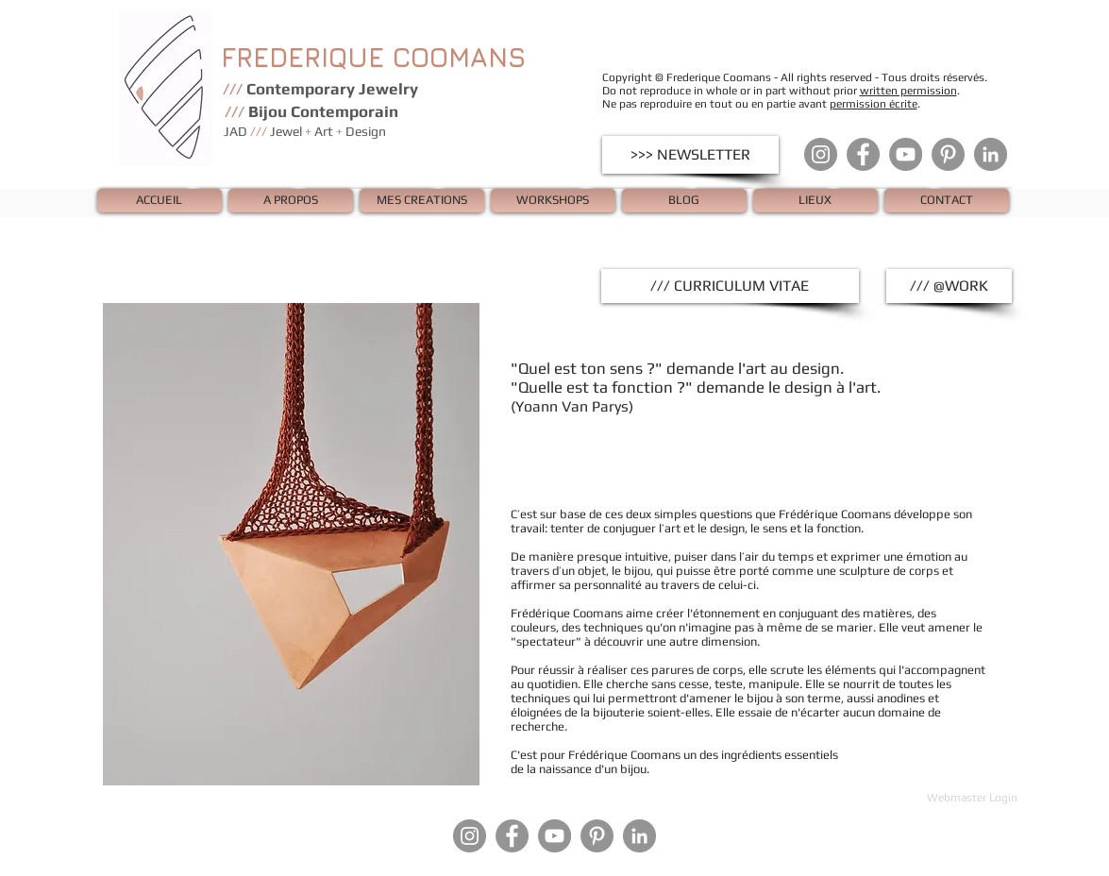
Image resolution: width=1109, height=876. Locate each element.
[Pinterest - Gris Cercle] (948, 154)
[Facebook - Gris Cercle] (863, 154)
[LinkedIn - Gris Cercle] (990, 154)
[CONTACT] (946, 200)
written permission (908, 90)
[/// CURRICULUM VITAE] (730, 286)
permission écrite (873, 103)
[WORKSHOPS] (553, 200)
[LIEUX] (815, 200)
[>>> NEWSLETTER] (690, 155)
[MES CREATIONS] (422, 200)
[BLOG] (684, 200)
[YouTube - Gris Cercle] (905, 154)
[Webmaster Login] (973, 797)
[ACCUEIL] (159, 200)
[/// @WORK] (949, 286)
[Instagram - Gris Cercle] (820, 154)
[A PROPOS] (290, 200)
